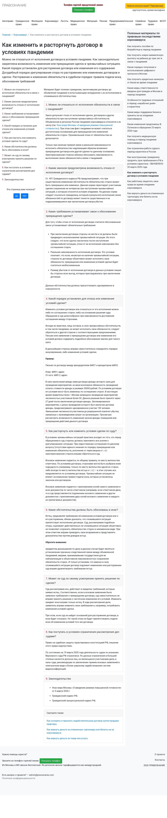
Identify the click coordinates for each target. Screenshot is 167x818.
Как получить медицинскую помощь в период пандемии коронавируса (141, 139)
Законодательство (14, 179)
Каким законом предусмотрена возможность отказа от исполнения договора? (20, 104)
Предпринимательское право (121, 23)
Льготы (64, 21)
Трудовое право (153, 23)
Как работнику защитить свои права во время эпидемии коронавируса (142, 184)
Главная (6, 34)
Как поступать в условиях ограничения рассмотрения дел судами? (18, 170)
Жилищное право (37, 23)
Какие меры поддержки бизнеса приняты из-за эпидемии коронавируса (144, 115)
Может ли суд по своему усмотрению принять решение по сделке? (19, 158)
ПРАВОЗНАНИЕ (14, 5)
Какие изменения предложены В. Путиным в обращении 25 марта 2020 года (144, 127)
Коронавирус (51, 21)
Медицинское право (78, 23)
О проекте (160, 754)
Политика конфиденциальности (18, 778)
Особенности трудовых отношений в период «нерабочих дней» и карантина (145, 103)
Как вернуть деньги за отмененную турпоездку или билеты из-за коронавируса (145, 196)
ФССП (163, 21)
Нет (25, 196)
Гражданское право (22, 23)
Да (16, 196)
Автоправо (7, 21)
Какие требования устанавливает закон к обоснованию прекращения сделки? (20, 117)
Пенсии (103, 21)
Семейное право (140, 23)
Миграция (92, 21)
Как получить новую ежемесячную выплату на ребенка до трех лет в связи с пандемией (145, 58)
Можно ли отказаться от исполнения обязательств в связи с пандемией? (20, 92)
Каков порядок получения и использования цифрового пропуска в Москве (141, 70)
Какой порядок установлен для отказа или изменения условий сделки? (19, 129)
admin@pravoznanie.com (41, 775)
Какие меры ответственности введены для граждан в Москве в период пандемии (144, 91)
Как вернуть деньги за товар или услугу (67, 738)
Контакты (160, 760)
